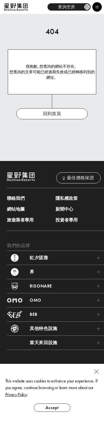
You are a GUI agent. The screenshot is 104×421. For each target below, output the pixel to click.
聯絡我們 (16, 198)
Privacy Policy (16, 394)
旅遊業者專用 (20, 220)
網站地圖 (16, 209)
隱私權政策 (66, 198)
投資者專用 (66, 220)
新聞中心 (64, 209)
